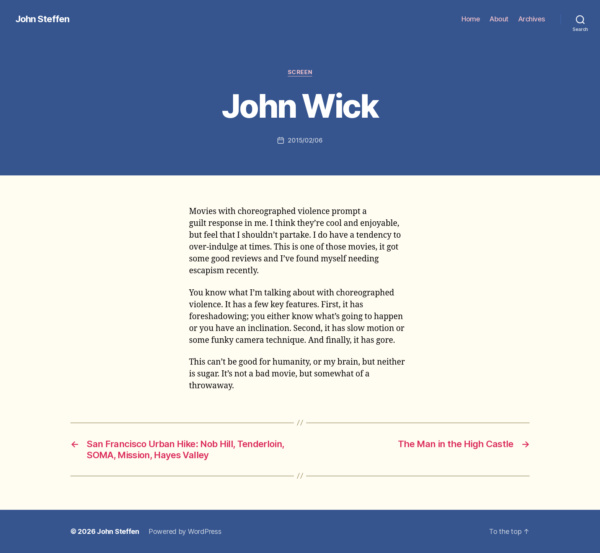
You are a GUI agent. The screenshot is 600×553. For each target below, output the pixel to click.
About (499, 19)
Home (470, 19)
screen (300, 72)
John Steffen (42, 19)
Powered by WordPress (185, 531)
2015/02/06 (305, 140)
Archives (531, 19)
